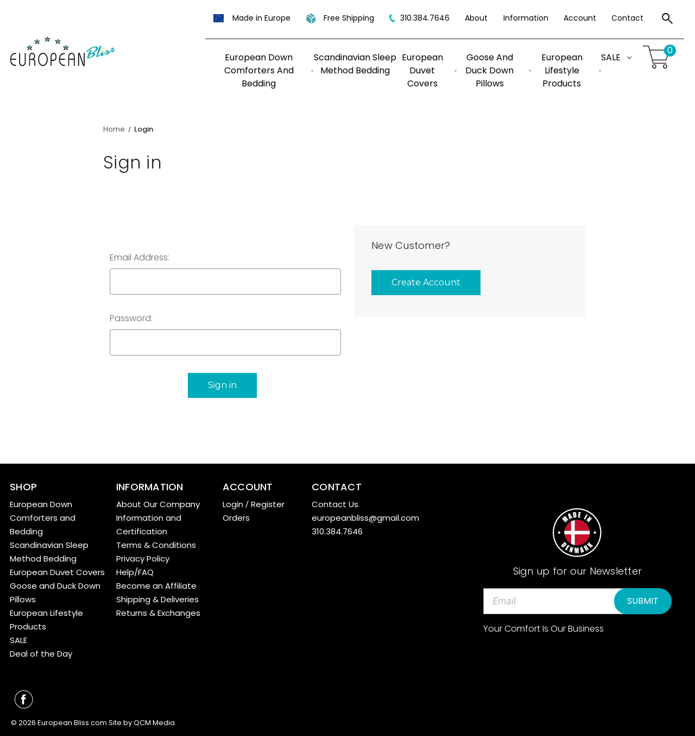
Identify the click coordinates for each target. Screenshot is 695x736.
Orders (236, 516)
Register (268, 503)
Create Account (425, 282)
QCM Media (154, 722)
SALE (616, 57)
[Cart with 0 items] (658, 57)
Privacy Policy (142, 557)
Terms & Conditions (156, 544)
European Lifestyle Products (571, 70)
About (476, 18)
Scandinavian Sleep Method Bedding (355, 64)
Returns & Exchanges (158, 612)
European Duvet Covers (429, 70)
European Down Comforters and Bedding (269, 70)
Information (525, 18)
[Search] (667, 20)
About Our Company (158, 503)
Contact (627, 18)
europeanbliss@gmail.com (365, 516)
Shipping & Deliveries (157, 598)
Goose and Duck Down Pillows (498, 70)
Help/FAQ (135, 571)
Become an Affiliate (156, 584)
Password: (131, 318)
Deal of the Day (41, 652)
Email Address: (139, 257)
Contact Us (335, 503)
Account (580, 18)
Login (233, 503)
